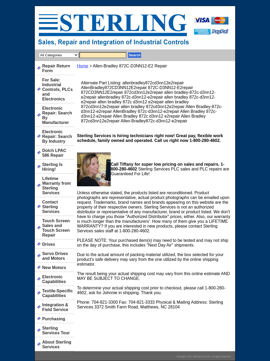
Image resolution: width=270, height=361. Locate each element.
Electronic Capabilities (54, 279)
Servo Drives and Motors (55, 256)
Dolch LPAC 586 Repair (54, 153)
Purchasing (53, 319)
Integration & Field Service (55, 307)
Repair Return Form (56, 68)
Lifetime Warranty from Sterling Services (56, 185)
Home (82, 66)
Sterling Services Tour (56, 330)
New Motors (54, 267)
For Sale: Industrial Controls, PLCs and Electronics (57, 89)
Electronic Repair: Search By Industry (57, 136)
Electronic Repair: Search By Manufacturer (57, 115)
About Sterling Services (56, 344)
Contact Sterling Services (51, 207)
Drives (48, 244)
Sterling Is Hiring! (52, 167)
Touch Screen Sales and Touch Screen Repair (56, 228)
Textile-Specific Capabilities (57, 293)
